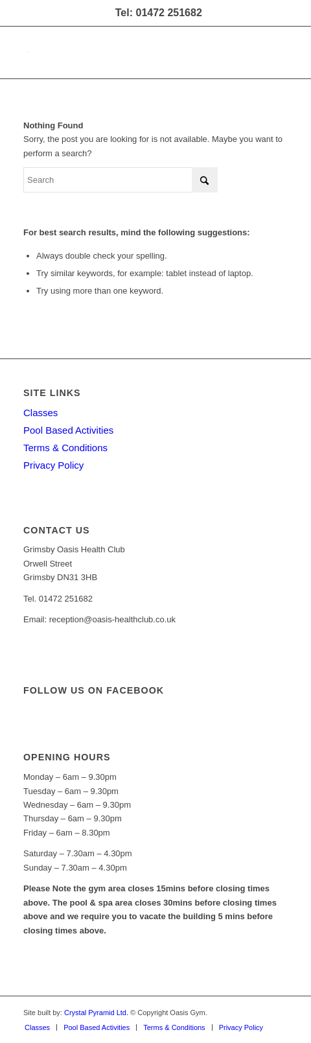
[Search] (120, 180)
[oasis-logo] (129, 52)
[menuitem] (37, 1027)
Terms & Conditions (65, 447)
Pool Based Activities (68, 430)
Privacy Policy (53, 465)
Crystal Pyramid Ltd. (96, 1012)
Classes (40, 412)
